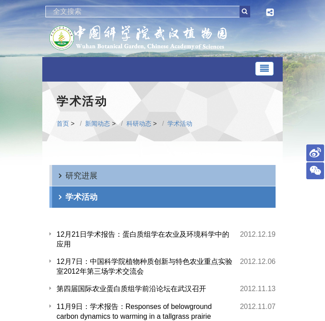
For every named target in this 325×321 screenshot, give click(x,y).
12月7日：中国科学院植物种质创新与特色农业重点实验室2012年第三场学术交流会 (144, 266)
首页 (63, 123)
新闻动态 (97, 123)
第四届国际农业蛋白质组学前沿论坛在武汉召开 (131, 288)
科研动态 (138, 123)
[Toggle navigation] (264, 69)
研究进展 (81, 175)
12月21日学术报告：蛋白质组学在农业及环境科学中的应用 (143, 239)
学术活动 (179, 123)
